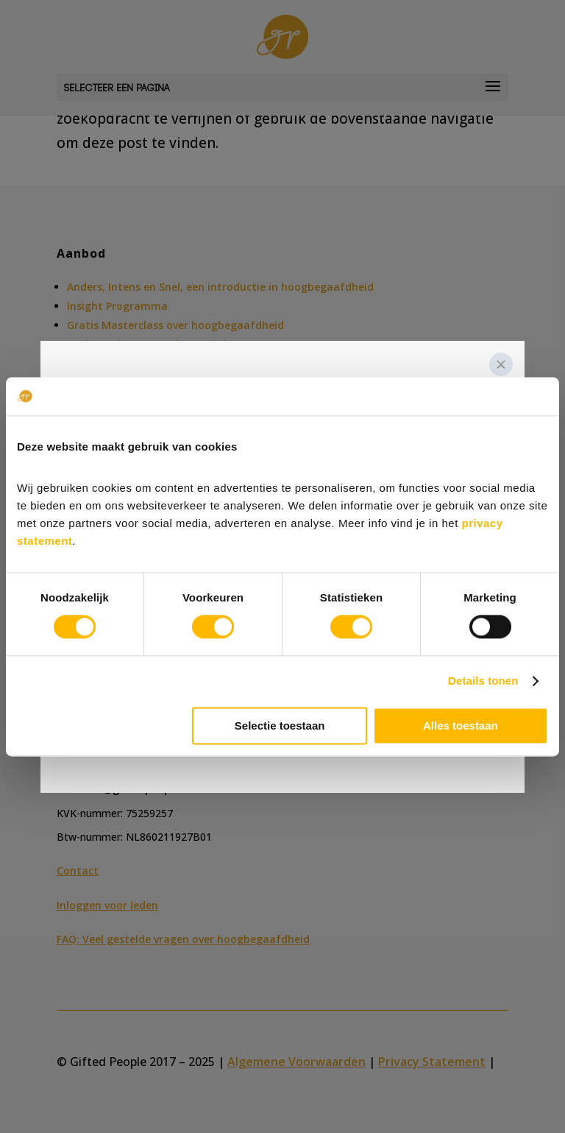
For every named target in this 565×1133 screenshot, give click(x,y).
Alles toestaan (460, 725)
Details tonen (483, 681)
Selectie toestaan (280, 725)
